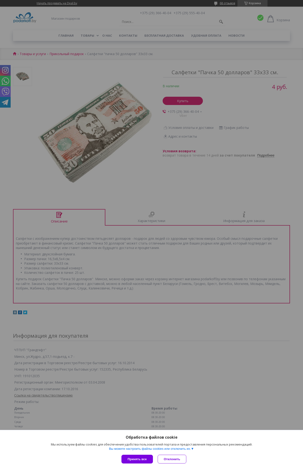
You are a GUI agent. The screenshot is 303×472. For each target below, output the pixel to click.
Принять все (137, 459)
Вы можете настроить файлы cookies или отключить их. (150, 448)
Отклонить (172, 459)
